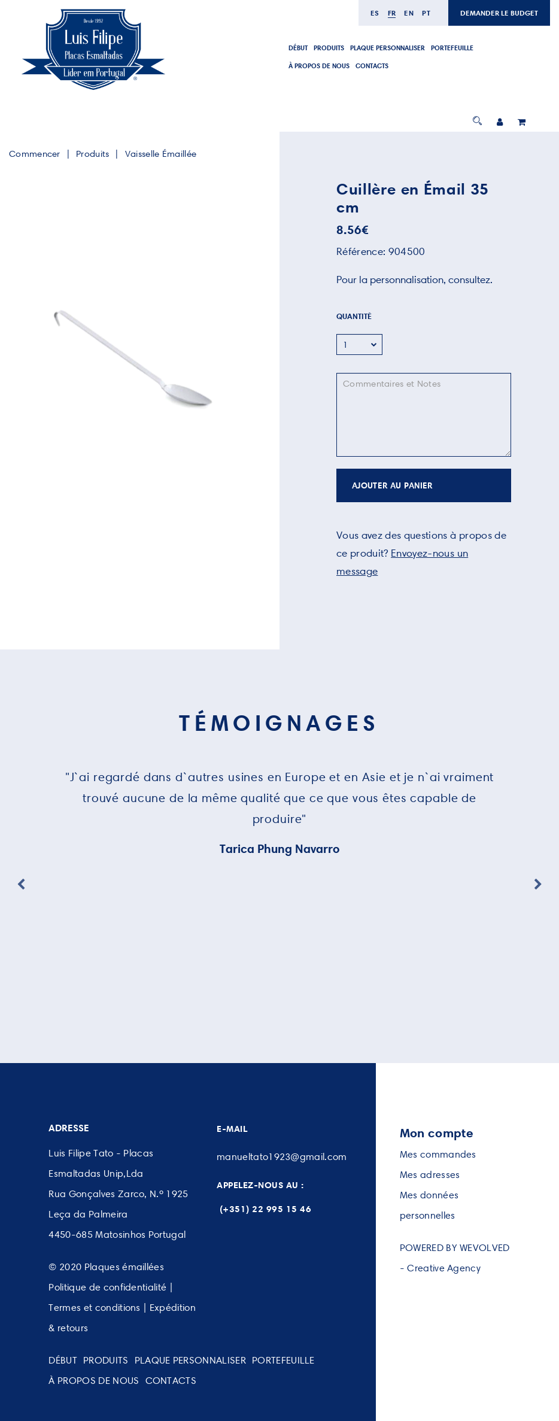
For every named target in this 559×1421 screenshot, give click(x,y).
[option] (135, 361)
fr (392, 12)
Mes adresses (430, 1174)
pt (426, 12)
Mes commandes (438, 1154)
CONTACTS (372, 66)
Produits (92, 153)
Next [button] (538, 885)
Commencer (34, 153)
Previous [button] (21, 885)
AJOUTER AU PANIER (392, 485)
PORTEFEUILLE (452, 48)
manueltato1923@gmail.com (282, 1156)
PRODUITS (329, 48)
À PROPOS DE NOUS (319, 66)
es (374, 12)
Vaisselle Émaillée (160, 153)
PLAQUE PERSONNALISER (387, 48)
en (409, 12)
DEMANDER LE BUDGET (499, 12)
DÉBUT (298, 48)
